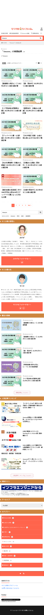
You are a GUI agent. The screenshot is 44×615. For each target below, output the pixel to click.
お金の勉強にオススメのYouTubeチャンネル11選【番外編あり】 (32, 433)
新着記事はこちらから (22, 392)
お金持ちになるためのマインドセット (16, 527)
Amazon (13, 216)
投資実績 (8, 560)
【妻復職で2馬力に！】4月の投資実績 (33, 324)
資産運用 (28, 216)
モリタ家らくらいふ (27, 610)
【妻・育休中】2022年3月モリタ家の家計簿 (33, 85)
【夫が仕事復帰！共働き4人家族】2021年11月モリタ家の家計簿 (11, 165)
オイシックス (5, 216)
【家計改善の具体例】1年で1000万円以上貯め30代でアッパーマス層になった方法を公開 (11, 193)
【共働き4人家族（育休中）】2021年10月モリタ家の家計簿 (32, 165)
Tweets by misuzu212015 (8, 601)
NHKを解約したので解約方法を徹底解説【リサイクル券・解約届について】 (33, 447)
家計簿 (7, 551)
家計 (22, 216)
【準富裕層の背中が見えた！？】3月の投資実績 (30, 365)
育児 (18, 216)
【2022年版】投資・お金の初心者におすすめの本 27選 (32, 137)
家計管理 (8, 546)
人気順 (9, 63)
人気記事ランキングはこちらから (22, 475)
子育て (7, 532)
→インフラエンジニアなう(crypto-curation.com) (15, 494)
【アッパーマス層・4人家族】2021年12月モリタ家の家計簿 (11, 138)
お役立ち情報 (9, 523)
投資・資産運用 (9, 556)
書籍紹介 (8, 565)
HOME (5, 43)
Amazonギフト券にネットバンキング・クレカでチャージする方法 (33, 461)
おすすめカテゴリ (16, 63)
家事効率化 (8, 537)
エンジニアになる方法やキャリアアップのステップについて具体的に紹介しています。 (21, 491)
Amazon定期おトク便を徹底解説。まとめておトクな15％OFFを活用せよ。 (32, 419)
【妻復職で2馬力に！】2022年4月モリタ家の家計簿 (11, 85)
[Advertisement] (22, 12)
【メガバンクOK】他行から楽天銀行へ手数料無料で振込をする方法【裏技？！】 (33, 405)
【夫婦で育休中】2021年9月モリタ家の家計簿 (33, 191)
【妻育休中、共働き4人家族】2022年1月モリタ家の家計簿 (33, 110)
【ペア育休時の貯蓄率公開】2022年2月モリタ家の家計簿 (11, 110)
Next (29, 205)
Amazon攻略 (9, 518)
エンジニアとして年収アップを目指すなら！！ (14, 493)
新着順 (4, 63)
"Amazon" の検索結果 (15, 43)
